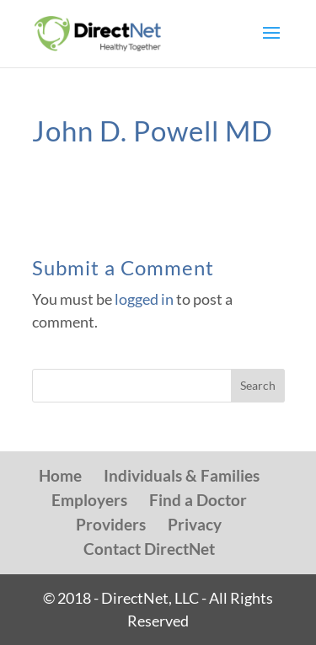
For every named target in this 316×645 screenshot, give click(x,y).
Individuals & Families (182, 475)
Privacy (195, 524)
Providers (111, 524)
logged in (144, 299)
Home (60, 475)
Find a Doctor (198, 499)
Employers (89, 499)
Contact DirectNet (149, 548)
